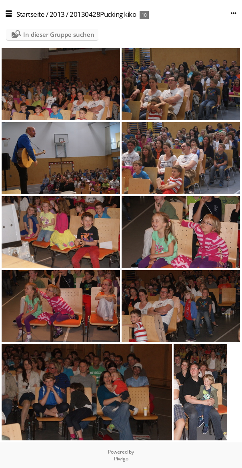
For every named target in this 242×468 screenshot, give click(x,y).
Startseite (30, 14)
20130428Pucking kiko (103, 14)
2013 (57, 14)
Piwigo (121, 458)
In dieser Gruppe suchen (58, 34)
